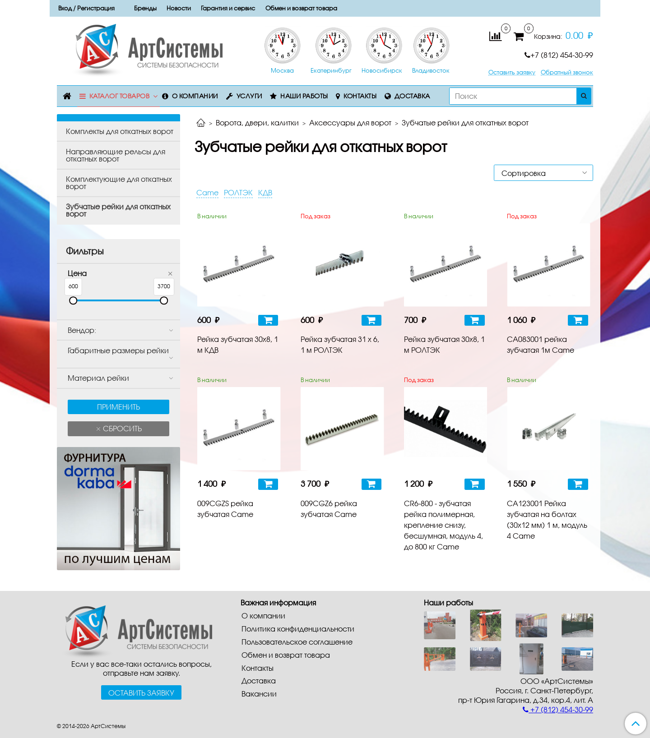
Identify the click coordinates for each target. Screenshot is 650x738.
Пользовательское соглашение (297, 641)
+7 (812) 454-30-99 (559, 55)
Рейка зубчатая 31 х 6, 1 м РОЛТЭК (340, 344)
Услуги (249, 96)
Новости (179, 8)
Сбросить (121, 428)
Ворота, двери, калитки (257, 122)
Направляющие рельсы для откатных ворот (115, 155)
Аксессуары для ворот (350, 122)
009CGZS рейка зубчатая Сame (225, 508)
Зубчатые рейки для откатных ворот (118, 210)
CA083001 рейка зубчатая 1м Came (540, 344)
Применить (118, 406)
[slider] (73, 300)
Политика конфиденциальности (297, 628)
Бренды (145, 8)
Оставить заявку (511, 72)
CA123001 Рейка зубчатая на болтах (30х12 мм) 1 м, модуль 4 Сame (547, 519)
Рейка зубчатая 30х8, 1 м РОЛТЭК (444, 344)
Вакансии (259, 693)
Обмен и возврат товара (301, 8)
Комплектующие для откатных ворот (119, 182)
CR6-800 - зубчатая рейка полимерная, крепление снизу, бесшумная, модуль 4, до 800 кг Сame (443, 525)
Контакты (360, 96)
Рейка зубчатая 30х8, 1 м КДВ (237, 344)
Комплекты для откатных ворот (119, 131)
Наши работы (304, 96)
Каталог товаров (119, 96)
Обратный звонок (567, 72)
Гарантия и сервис (228, 8)
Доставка (412, 96)
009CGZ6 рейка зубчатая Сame (329, 508)
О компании (195, 96)
